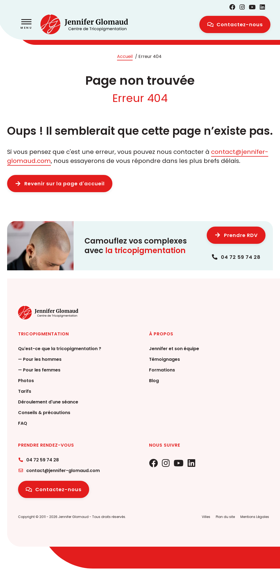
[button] (26, 24)
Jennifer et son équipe (174, 348)
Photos (26, 380)
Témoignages (164, 359)
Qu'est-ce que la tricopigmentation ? (59, 348)
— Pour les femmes (39, 370)
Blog (154, 380)
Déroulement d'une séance (48, 402)
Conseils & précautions (44, 412)
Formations (162, 370)
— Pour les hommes (40, 359)
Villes (206, 516)
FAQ (22, 423)
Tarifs (24, 391)
